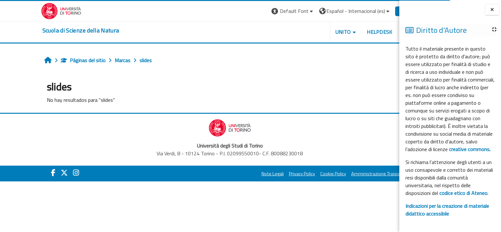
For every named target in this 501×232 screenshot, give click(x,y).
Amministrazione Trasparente (351, 173)
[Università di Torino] (31, 10)
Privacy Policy (272, 173)
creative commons (469, 149)
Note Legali (242, 173)
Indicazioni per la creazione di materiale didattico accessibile (447, 210)
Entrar (376, 11)
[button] (262, 11)
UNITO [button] (313, 32)
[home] (50, 30)
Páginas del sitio (53, 60)
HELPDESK (350, 32)
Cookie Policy (303, 173)
